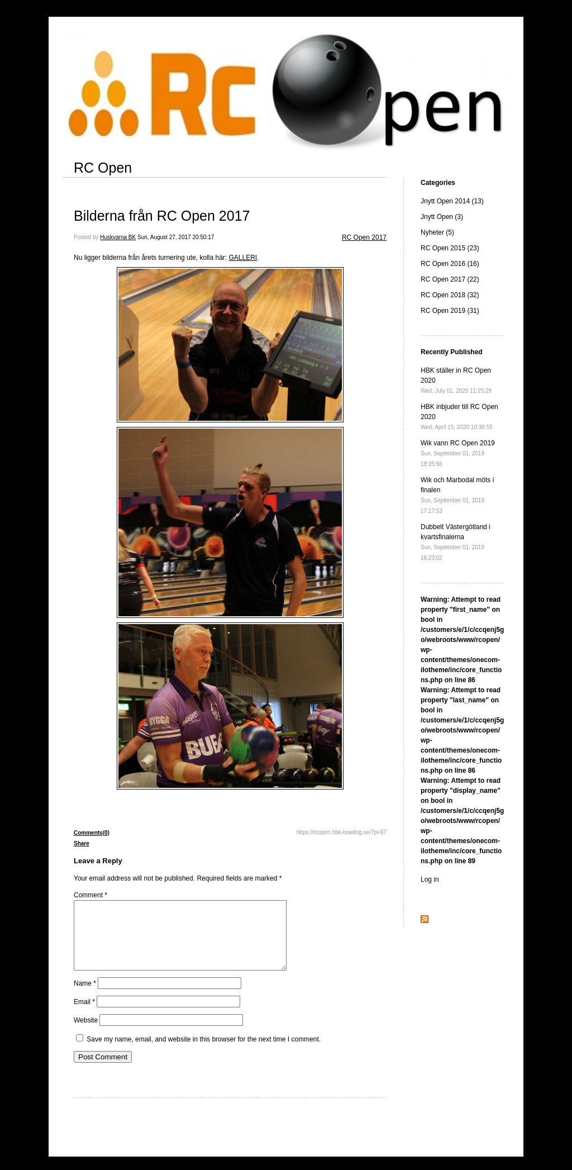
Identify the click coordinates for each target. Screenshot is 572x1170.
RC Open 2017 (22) (450, 279)
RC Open (103, 167)
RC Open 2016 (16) (450, 264)
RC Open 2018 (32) (450, 295)
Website (86, 1034)
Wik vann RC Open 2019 (458, 453)
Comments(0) (91, 833)
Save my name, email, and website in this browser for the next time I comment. (204, 1053)
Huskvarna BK (118, 237)
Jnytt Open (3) (442, 217)
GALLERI (242, 257)
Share (81, 843)
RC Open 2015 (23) (450, 248)
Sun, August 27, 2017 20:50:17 (175, 237)
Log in (430, 879)
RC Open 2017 (364, 237)
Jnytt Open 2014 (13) (452, 201)
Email (84, 1015)
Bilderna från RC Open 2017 (162, 215)
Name (85, 997)
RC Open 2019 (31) (450, 311)
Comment (90, 895)
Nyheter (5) (437, 232)
